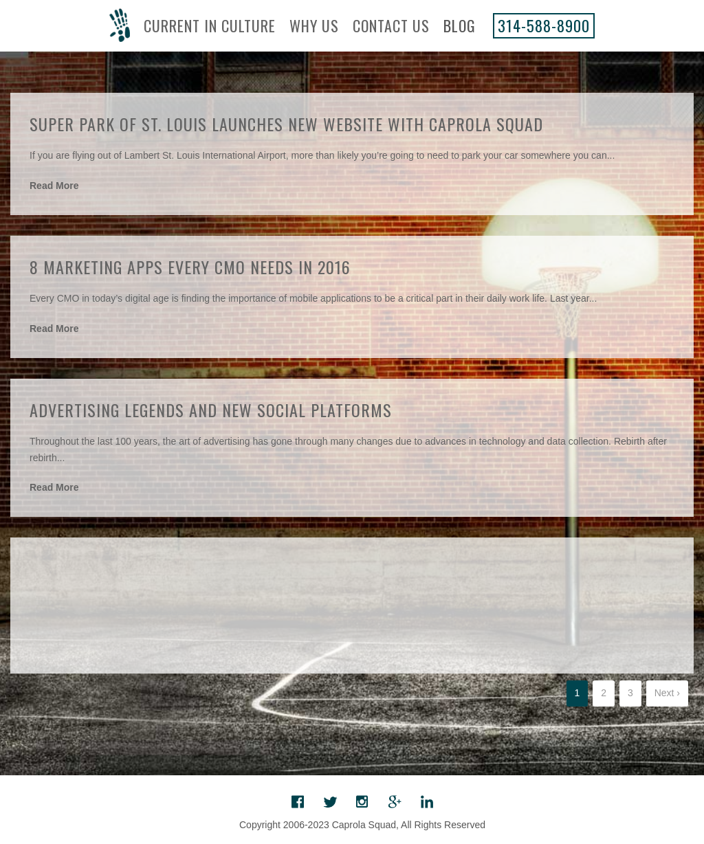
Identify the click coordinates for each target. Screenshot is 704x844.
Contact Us (391, 25)
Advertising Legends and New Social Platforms (211, 409)
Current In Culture (210, 25)
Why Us (314, 25)
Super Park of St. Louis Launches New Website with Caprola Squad (286, 123)
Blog (459, 25)
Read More (54, 185)
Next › (667, 692)
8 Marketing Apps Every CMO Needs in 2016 (190, 266)
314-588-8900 (544, 25)
